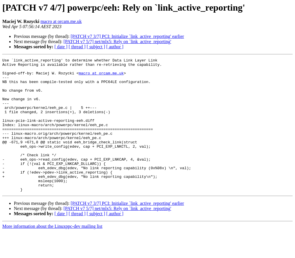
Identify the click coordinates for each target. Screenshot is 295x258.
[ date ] (60, 46)
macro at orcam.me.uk (61, 21)
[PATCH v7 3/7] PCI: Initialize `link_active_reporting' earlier (127, 36)
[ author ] (115, 46)
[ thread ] (77, 46)
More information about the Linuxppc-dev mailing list (52, 253)
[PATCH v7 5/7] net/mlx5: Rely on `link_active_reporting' (117, 41)
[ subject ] (96, 46)
